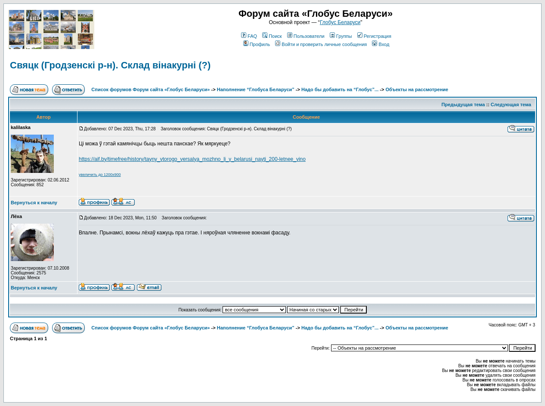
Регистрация (374, 36)
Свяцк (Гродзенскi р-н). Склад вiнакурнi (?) (110, 65)
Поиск (272, 36)
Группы (341, 36)
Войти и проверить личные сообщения (321, 44)
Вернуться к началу (34, 202)
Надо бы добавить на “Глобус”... (339, 89)
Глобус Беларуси (340, 22)
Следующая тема (511, 104)
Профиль (256, 44)
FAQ (249, 36)
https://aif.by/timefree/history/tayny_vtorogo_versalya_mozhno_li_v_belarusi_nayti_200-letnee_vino (192, 159)
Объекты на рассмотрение (416, 89)
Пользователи (306, 36)
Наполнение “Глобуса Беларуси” (255, 89)
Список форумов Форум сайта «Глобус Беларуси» (150, 89)
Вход (380, 44)
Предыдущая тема (463, 104)
